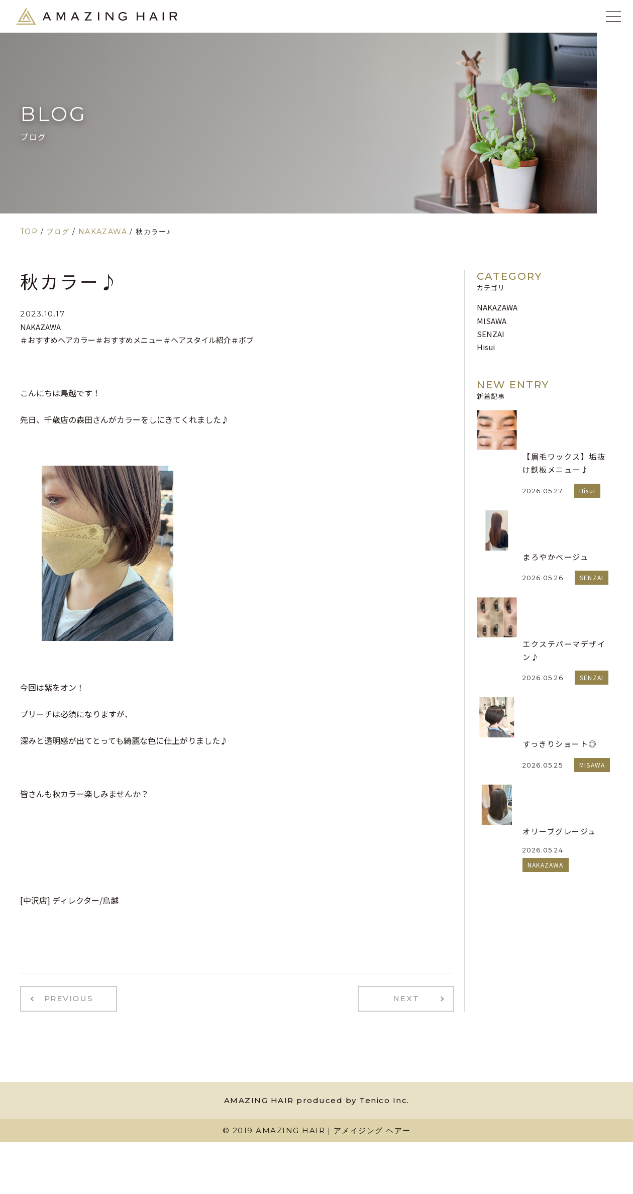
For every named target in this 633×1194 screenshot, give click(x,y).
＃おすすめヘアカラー (57, 340)
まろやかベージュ (555, 557)
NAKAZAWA (40, 326)
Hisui (486, 347)
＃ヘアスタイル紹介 (197, 340)
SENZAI (490, 334)
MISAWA (491, 320)
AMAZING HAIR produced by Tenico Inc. (316, 1098)
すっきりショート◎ (559, 743)
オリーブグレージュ (559, 831)
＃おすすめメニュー (129, 340)
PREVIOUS (64, 997)
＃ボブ (242, 340)
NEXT (410, 997)
